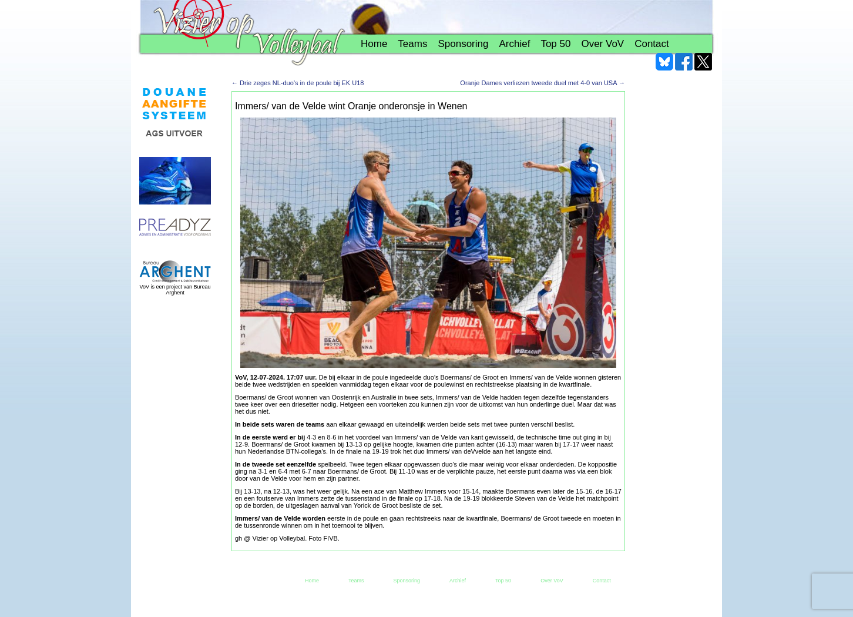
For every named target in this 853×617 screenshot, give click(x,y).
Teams (412, 43)
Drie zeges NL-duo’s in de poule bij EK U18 (297, 82)
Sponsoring (463, 43)
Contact (651, 43)
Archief (514, 43)
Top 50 (555, 43)
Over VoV (602, 43)
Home (374, 43)
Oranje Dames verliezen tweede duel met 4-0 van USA (542, 82)
